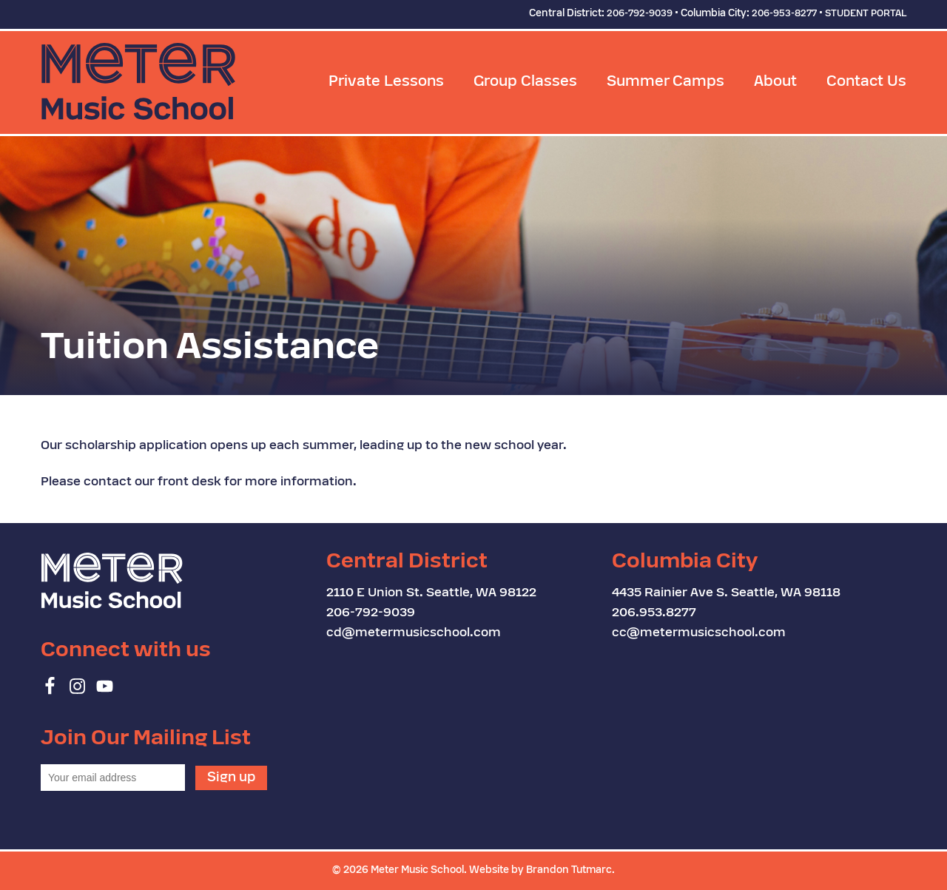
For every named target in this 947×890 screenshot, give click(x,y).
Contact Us (866, 82)
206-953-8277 (784, 14)
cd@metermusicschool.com (413, 633)
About (775, 82)
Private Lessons (386, 82)
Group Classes (525, 82)
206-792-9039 (640, 14)
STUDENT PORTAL (865, 14)
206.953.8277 (654, 613)
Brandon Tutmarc (569, 870)
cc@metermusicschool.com (699, 633)
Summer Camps (665, 82)
